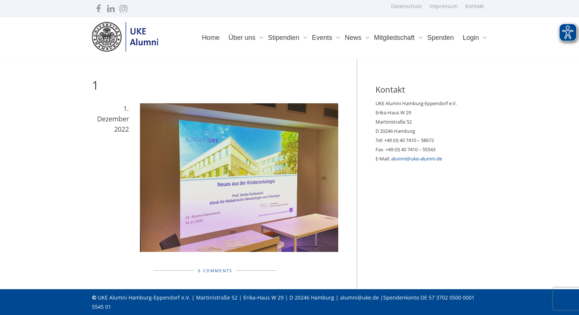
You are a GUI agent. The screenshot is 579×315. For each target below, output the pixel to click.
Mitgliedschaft (395, 37)
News (354, 37)
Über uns (243, 37)
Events (323, 37)
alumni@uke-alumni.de (416, 158)
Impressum (444, 6)
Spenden (440, 37)
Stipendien (284, 37)
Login (472, 37)
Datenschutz (406, 6)
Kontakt (474, 6)
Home (211, 37)
